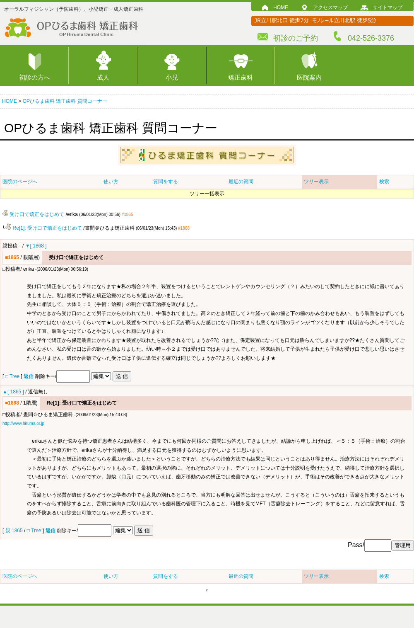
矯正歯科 (240, 77)
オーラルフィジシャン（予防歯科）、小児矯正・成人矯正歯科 (73, 9)
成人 (103, 77)
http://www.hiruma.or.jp (23, 423)
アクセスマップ (330, 7)
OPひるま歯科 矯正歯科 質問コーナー (65, 101)
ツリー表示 (316, 181)
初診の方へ (34, 77)
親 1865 (14, 530)
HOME (280, 7)
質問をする (165, 181)
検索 (384, 181)
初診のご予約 (295, 38)
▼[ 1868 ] (36, 245)
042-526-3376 (371, 38)
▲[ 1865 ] (13, 391)
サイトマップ (387, 7)
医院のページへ (19, 181)
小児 (172, 77)
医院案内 (309, 77)
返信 (29, 376)
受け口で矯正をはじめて (33, 214)
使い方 (111, 181)
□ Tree (12, 376)
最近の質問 (241, 181)
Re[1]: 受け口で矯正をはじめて (43, 228)
